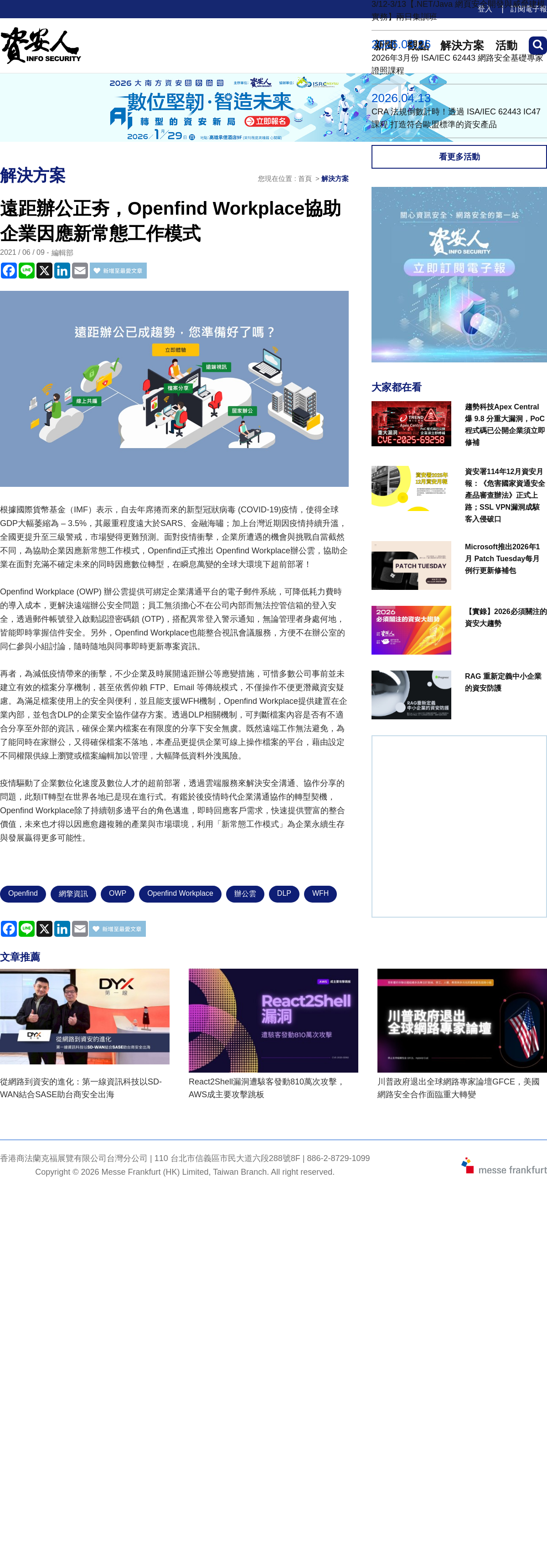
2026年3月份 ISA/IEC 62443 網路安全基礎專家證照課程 (457, 64)
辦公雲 (245, 894)
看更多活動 (459, 156)
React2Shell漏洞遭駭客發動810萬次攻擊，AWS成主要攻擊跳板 (267, 1088)
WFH (320, 893)
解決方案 (335, 178)
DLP (284, 893)
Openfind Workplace (180, 893)
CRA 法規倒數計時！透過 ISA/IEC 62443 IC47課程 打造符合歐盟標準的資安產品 (456, 118)
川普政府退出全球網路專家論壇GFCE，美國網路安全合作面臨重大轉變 (458, 1088)
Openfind (23, 893)
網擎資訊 (73, 894)
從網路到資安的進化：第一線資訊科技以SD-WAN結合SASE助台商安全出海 (81, 1088)
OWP (117, 893)
